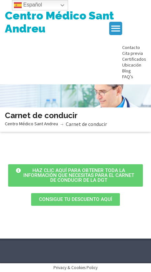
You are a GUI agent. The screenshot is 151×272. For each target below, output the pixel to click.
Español (28, 5)
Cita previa (132, 53)
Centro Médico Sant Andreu (59, 22)
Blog (126, 71)
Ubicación (131, 65)
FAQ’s (127, 77)
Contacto (131, 47)
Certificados (134, 59)
